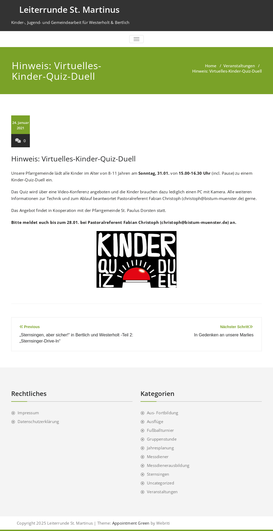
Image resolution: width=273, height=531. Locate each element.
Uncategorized (160, 483)
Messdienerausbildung (168, 465)
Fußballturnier (160, 430)
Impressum (28, 412)
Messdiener (157, 456)
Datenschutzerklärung (38, 421)
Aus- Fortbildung (162, 412)
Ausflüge (155, 421)
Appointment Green (130, 523)
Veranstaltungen (239, 65)
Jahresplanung (160, 447)
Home (210, 65)
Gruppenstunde (161, 439)
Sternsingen (158, 474)
